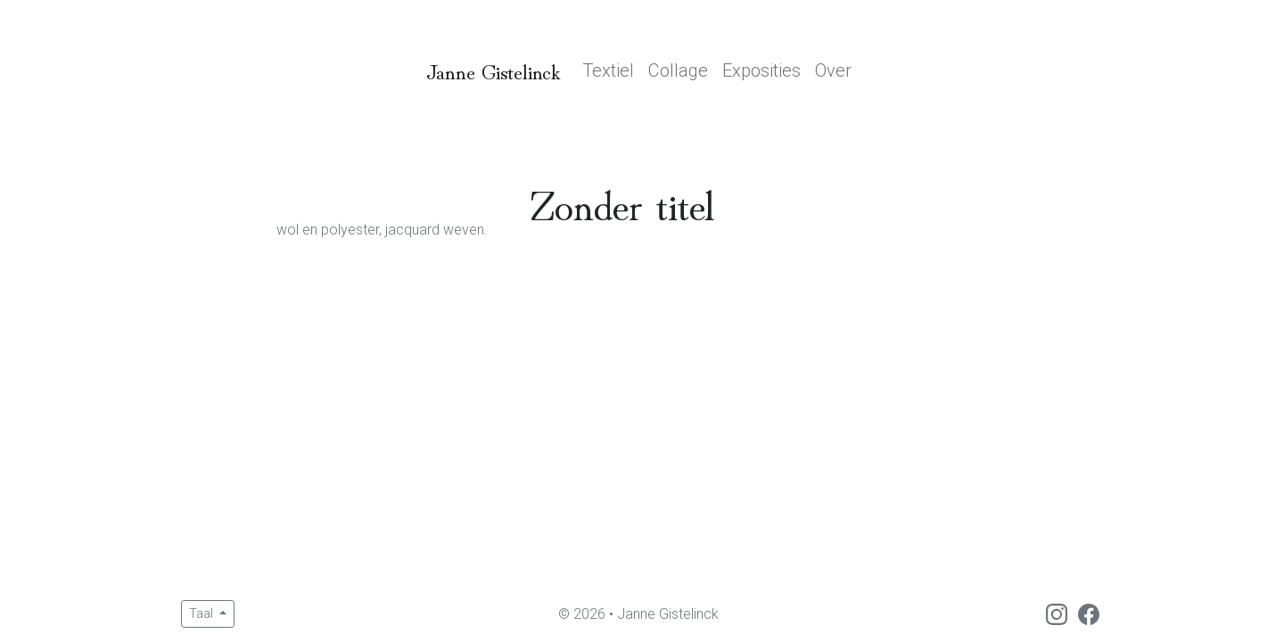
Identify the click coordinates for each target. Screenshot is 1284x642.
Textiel (608, 70)
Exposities (761, 70)
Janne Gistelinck (493, 70)
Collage (678, 70)
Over (833, 70)
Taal (202, 613)
